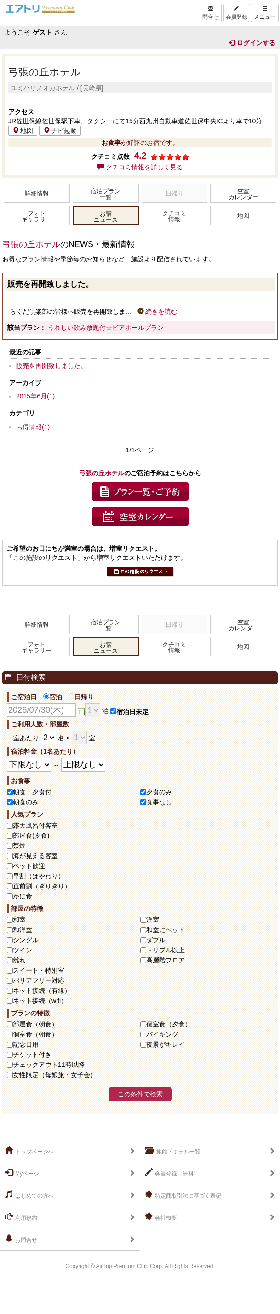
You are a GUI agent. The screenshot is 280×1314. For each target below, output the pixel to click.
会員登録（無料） (172, 1173)
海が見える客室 (35, 855)
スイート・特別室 (38, 970)
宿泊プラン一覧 (105, 194)
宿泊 (52, 697)
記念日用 (26, 1044)
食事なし (159, 802)
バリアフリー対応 (38, 980)
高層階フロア (165, 960)
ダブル (156, 940)
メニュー (265, 13)
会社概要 (161, 1217)
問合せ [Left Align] (210, 13)
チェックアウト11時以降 (49, 1064)
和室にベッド (165, 930)
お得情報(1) (33, 427)
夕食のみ (159, 791)
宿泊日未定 (129, 711)
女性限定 (55, 1074)
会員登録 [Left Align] (236, 13)
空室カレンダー (243, 194)
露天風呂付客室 (35, 825)
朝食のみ (26, 802)
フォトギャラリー (36, 216)
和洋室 (22, 930)
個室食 (168, 1024)
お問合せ (21, 1239)
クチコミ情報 (174, 216)
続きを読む (157, 311)
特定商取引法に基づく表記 (183, 1195)
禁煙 (19, 845)
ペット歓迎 (29, 866)
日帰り (81, 697)
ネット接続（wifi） (40, 1000)
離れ (19, 960)
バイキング (162, 1034)
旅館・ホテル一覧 (172, 1151)
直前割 (42, 886)
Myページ (22, 1173)
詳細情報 (37, 193)
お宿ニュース (106, 217)
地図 (22, 130)
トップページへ (29, 1151)
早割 (38, 876)
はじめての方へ (29, 1195)
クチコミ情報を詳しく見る (140, 167)
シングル (26, 940)
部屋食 (35, 1024)
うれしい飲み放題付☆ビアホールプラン (106, 327)
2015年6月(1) (35, 396)
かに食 (22, 896)
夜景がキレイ (165, 1044)
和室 (19, 919)
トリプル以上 (165, 950)
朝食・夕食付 (32, 791)
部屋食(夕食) (31, 835)
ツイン (22, 950)
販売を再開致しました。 (51, 365)
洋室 (152, 919)
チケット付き (32, 1054)
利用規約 (21, 1217)
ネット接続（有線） (42, 990)
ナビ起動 (60, 130)
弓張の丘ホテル (44, 72)
